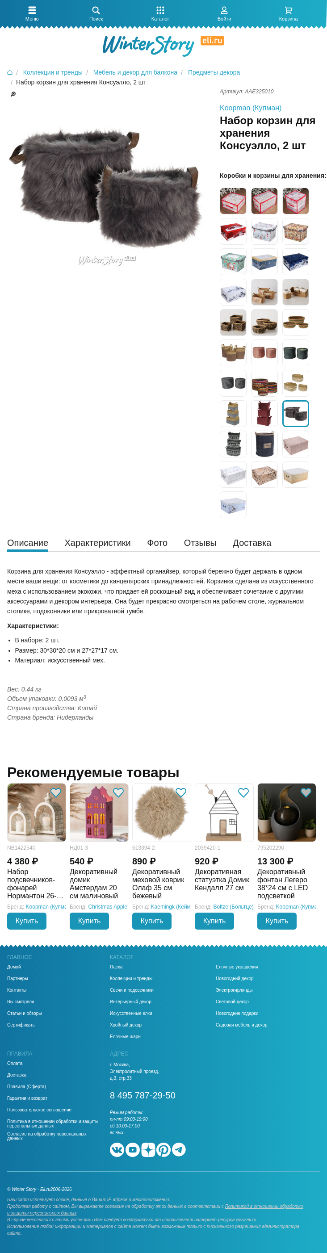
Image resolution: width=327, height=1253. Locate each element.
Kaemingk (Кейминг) (176, 907)
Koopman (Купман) (250, 108)
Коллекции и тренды (131, 978)
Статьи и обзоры (24, 1013)
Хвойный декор (126, 1025)
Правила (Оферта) (26, 1087)
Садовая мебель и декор (242, 1025)
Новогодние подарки (237, 1013)
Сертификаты (21, 1025)
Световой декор (232, 1002)
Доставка (16, 1075)
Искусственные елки (131, 1013)
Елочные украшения (237, 967)
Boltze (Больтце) (234, 907)
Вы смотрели (20, 1002)
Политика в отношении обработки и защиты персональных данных (52, 1123)
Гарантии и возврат (27, 1098)
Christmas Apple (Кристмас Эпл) (128, 907)
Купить (27, 921)
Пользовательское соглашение (39, 1110)
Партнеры (17, 978)
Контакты (16, 990)
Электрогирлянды (234, 990)
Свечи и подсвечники (132, 990)
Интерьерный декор (130, 1002)
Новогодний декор (235, 978)
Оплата (14, 1063)
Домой (14, 967)
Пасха (116, 967)
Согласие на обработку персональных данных (47, 1136)
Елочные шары (126, 1037)
